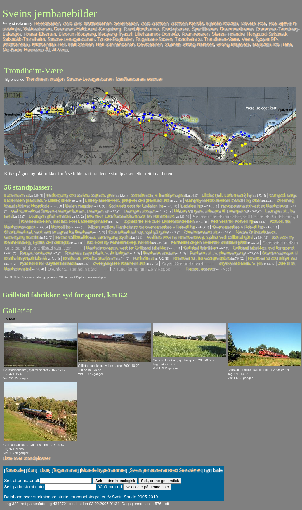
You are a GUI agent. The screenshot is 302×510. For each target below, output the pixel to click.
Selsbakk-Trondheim (23, 39)
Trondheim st (188, 39)
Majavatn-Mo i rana (272, 44)
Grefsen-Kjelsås (187, 23)
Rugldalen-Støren (154, 39)
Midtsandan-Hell (49, 44)
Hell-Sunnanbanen (115, 44)
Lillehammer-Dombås (157, 33)
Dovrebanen (149, 44)
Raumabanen (195, 33)
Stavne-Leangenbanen (71, 39)
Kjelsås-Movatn (222, 23)
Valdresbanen (37, 28)
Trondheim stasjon (45, 79)
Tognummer (65, 470)
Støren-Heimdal (228, 33)
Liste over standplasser (26, 458)
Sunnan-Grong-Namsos (189, 44)
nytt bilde (213, 470)
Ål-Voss (60, 49)
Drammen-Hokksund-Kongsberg (87, 28)
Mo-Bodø (12, 49)
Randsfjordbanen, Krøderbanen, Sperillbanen (170, 28)
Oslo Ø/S (72, 23)
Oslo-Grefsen (154, 23)
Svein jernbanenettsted (166, 470)
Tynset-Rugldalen (115, 39)
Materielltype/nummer (103, 470)
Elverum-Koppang (77, 33)
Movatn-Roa (253, 23)
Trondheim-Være (221, 39)
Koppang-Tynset (115, 33)
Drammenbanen (236, 28)
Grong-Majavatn (233, 44)
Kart (31, 470)
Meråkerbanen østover (139, 79)
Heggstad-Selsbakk (267, 33)
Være (247, 39)
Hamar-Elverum (39, 33)
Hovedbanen (47, 23)
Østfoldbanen (98, 23)
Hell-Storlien (80, 44)
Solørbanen (126, 23)
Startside (14, 470)
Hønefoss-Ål (37, 49)
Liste (44, 470)
